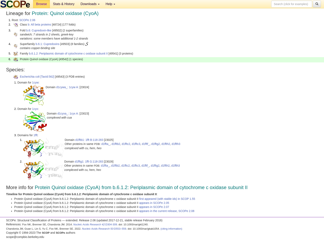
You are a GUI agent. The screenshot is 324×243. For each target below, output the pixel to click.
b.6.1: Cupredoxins (48, 44)
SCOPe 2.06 (27, 20)
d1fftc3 (136, 144)
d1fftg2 (155, 144)
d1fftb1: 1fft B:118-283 (89, 139)
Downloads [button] (90, 4)
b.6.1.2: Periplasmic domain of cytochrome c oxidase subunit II (68, 53)
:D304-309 (95, 224)
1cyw (35, 82)
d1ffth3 (176, 144)
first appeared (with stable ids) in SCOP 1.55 (167, 198)
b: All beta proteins (39, 24)
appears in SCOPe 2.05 (154, 202)
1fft (35, 135)
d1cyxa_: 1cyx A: (68, 113)
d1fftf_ (146, 144)
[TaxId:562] (47, 76)
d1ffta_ (105, 144)
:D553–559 (104, 228)
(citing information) (171, 228)
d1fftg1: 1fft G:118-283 (89, 161)
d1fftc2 (126, 144)
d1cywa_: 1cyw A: (67, 87)
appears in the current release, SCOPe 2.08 (166, 211)
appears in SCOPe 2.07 (154, 207)
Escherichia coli (30, 76)
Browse (41, 4)
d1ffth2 (165, 144)
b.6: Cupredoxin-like (38, 30)
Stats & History (63, 4)
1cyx (35, 108)
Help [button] (110, 4)
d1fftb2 (116, 144)
